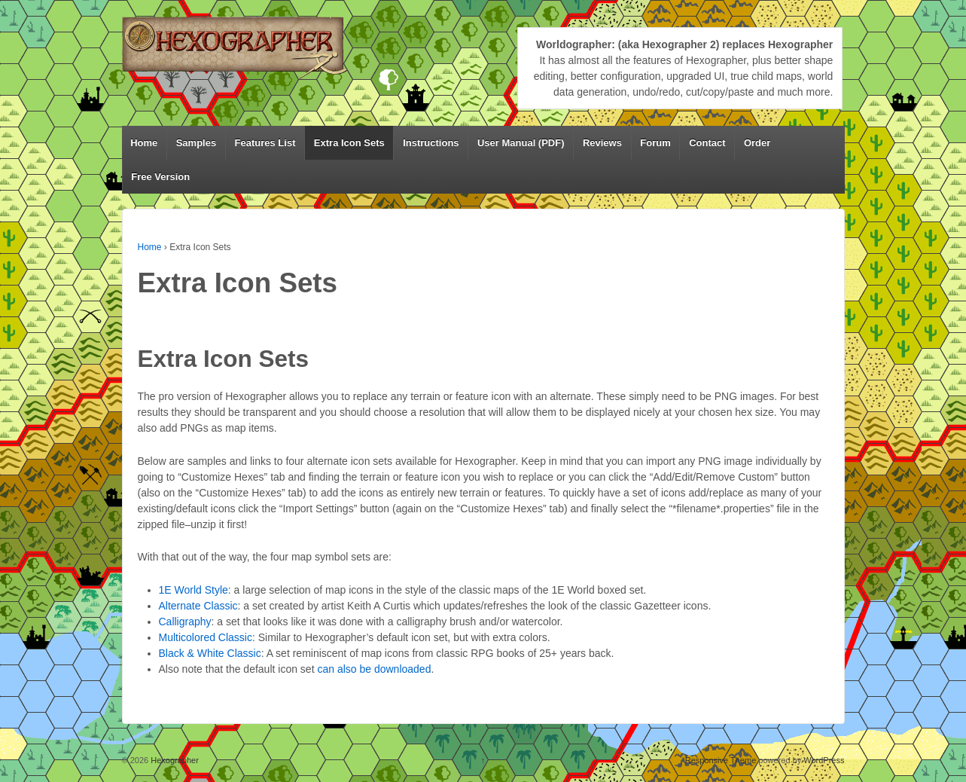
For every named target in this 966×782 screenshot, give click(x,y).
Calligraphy (185, 622)
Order (757, 142)
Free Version (160, 176)
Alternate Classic (198, 606)
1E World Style (193, 590)
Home (143, 142)
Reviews (602, 142)
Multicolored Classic (205, 637)
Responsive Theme (721, 760)
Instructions (431, 142)
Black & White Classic (210, 653)
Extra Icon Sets (349, 142)
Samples (196, 142)
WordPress (823, 760)
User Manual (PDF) (521, 142)
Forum (655, 142)
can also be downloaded (374, 669)
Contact (707, 142)
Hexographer (173, 760)
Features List (265, 142)
